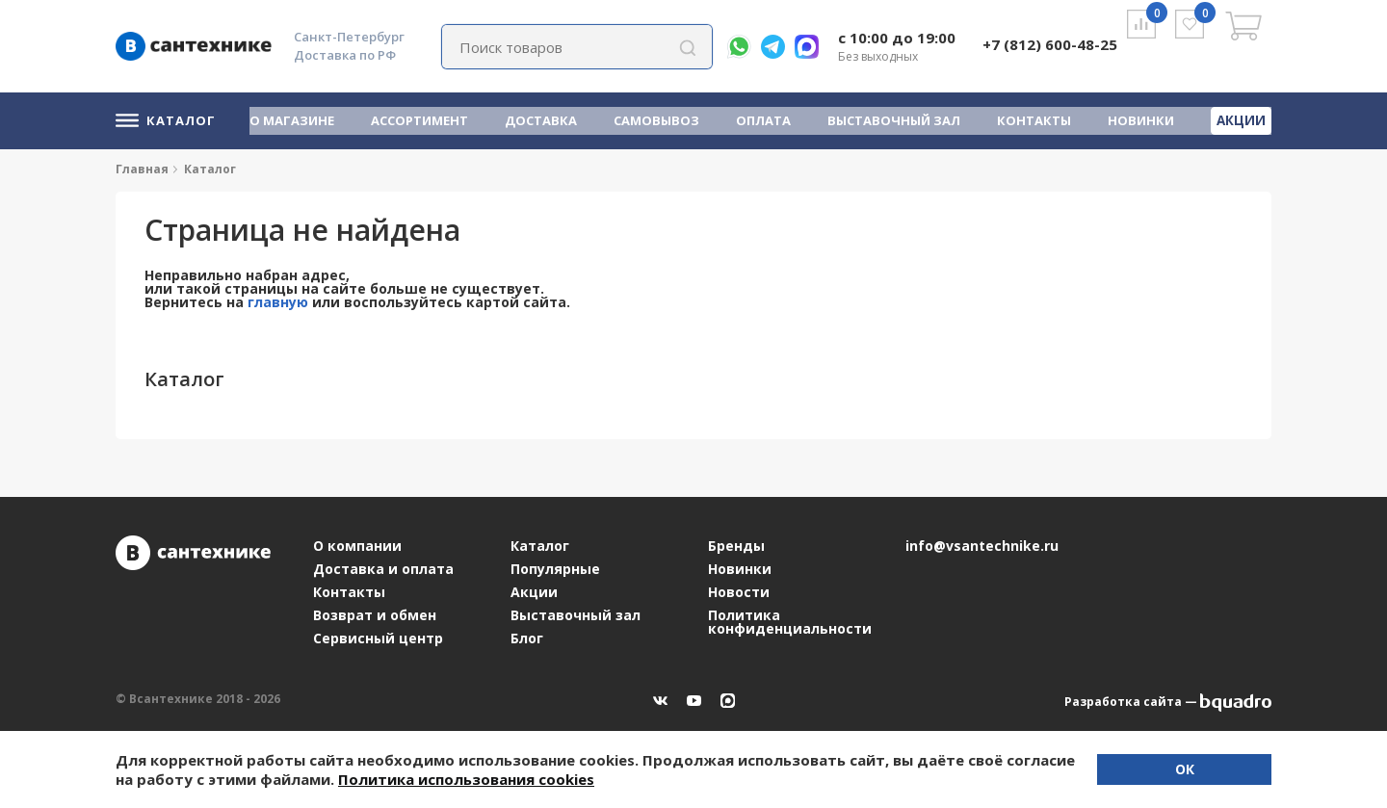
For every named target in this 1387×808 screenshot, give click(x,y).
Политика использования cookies (445, 779)
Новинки (1144, 120)
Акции (1242, 119)
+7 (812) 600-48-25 (1049, 44)
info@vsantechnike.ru (982, 546)
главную (278, 302)
